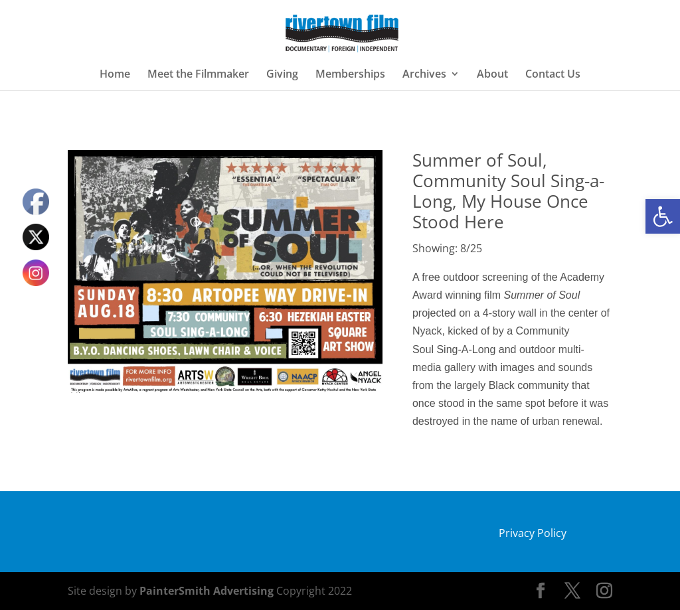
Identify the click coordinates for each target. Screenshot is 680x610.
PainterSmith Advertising (206, 590)
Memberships (350, 75)
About (492, 75)
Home (115, 75)
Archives (424, 75)
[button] (662, 216)
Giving (282, 75)
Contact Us (552, 75)
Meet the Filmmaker (198, 75)
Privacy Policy (532, 533)
